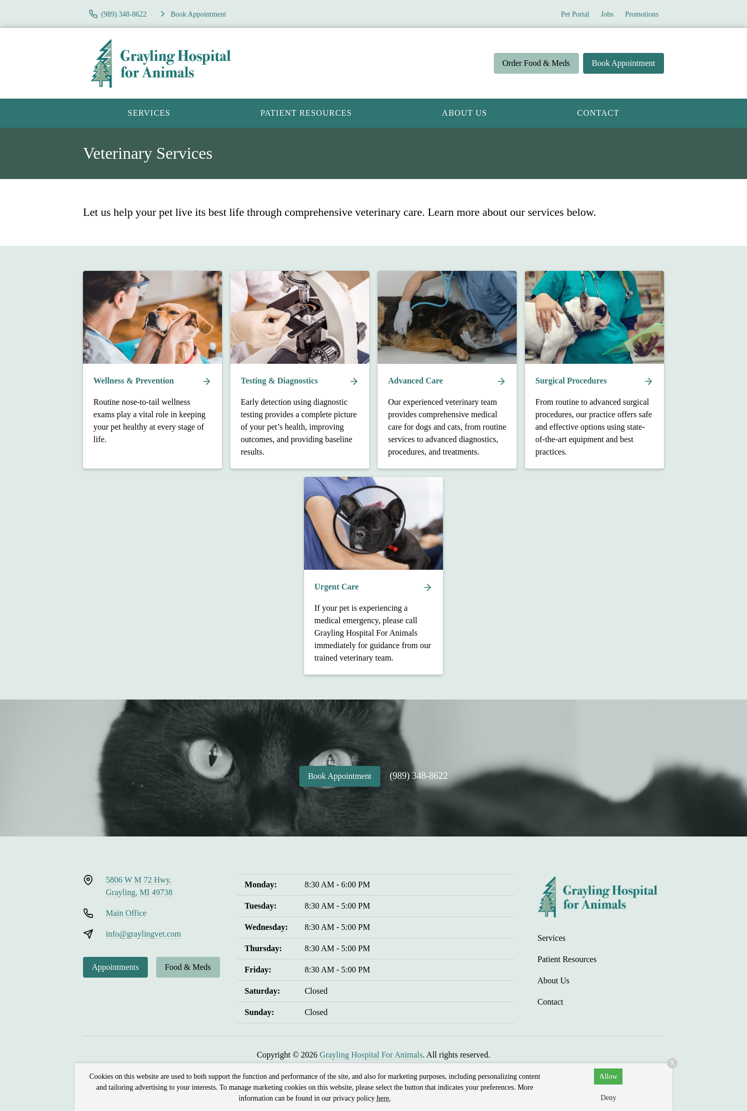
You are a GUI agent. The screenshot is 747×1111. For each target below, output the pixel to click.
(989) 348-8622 (419, 776)
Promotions (642, 14)
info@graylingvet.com (143, 933)
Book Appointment (623, 63)
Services (149, 112)
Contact (598, 112)
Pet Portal (575, 14)
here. (384, 1098)
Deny (608, 1098)
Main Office (126, 913)
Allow (608, 1076)
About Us (464, 112)
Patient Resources (306, 112)
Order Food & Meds (536, 63)
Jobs (607, 14)
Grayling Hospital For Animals (371, 1054)
